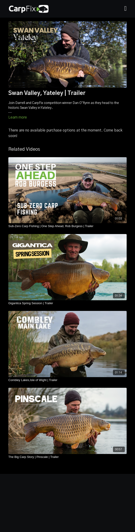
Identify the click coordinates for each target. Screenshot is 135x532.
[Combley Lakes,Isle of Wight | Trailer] (67, 380)
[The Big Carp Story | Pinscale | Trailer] (67, 457)
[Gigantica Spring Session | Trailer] (67, 303)
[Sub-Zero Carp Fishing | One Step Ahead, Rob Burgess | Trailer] (67, 226)
